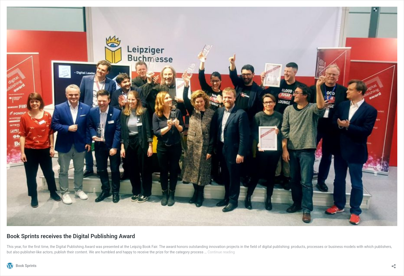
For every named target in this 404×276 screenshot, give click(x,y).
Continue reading (221, 252)
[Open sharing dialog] (393, 265)
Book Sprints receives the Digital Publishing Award (71, 236)
